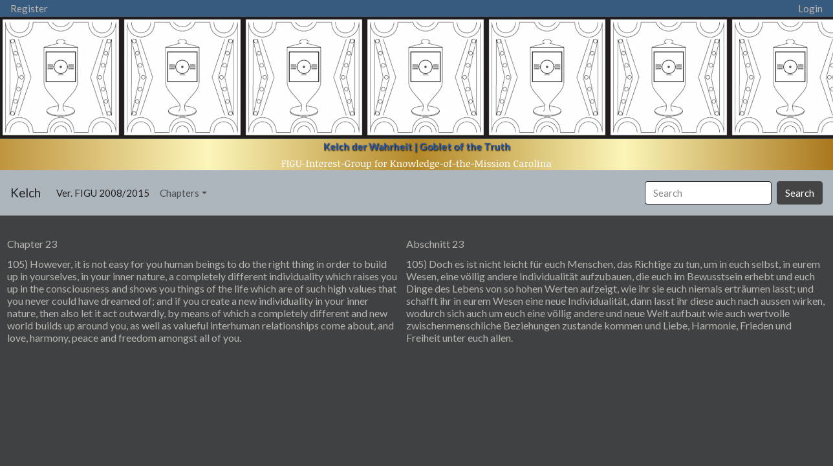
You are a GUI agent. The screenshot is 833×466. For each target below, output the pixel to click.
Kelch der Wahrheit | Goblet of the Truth (416, 146)
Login (810, 8)
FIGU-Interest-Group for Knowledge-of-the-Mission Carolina (416, 163)
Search (799, 193)
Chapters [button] (179, 193)
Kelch (25, 192)
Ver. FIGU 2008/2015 (105, 192)
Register (29, 8)
